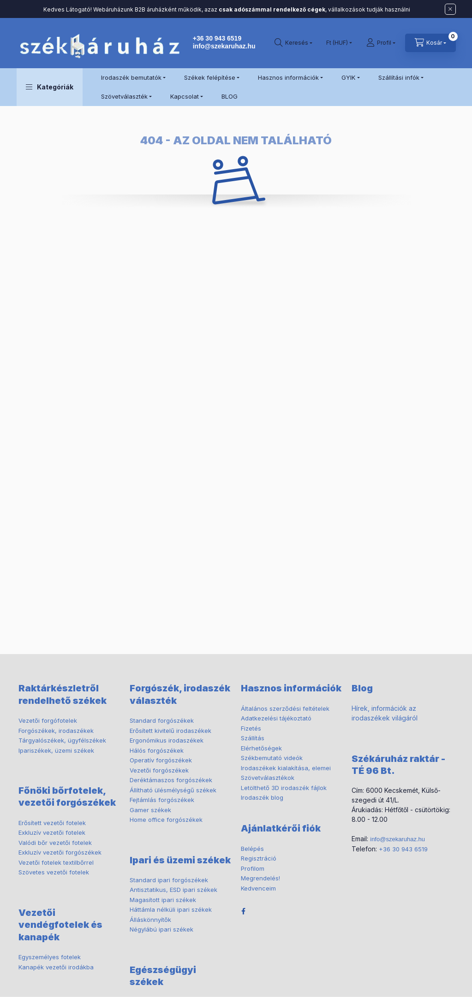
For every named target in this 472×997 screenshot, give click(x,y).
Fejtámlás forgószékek (162, 799)
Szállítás (252, 738)
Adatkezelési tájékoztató (276, 718)
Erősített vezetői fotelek (52, 822)
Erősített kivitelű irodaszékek (170, 730)
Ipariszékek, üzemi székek (56, 750)
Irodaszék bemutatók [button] (131, 77)
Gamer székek (150, 810)
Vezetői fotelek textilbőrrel (56, 862)
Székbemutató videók (272, 757)
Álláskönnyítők (150, 919)
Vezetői (47, 720)
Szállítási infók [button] (398, 77)
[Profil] (381, 43)
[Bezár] (450, 9)
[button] (50, 87)
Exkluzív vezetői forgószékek (60, 852)
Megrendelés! (260, 878)
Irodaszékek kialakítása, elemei (286, 768)
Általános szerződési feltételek (285, 708)
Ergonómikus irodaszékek (166, 740)
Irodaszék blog (262, 797)
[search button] (293, 43)
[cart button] (430, 43)
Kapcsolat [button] (184, 96)
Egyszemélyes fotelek (49, 957)
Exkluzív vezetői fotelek (51, 832)
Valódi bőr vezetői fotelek (55, 842)
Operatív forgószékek (161, 760)
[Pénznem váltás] (337, 43)
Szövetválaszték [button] (124, 96)
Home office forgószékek (166, 819)
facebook (243, 911)
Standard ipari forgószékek (169, 880)
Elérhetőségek (261, 748)
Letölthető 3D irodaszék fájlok (284, 787)
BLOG (229, 96)
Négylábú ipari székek (161, 929)
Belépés (252, 848)
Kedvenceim (258, 888)
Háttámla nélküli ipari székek (171, 909)
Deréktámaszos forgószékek (171, 780)
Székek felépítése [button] (209, 77)
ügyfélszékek (62, 740)
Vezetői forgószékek (159, 770)
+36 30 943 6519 (217, 38)
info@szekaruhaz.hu (224, 46)
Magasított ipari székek (163, 899)
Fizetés (251, 728)
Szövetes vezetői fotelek (53, 872)
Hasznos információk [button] (288, 77)
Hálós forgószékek (157, 750)
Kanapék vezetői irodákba (56, 967)
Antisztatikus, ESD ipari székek (173, 889)
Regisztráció (258, 858)
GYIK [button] (348, 77)
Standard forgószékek (162, 720)
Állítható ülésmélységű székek (173, 790)
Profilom (252, 868)
